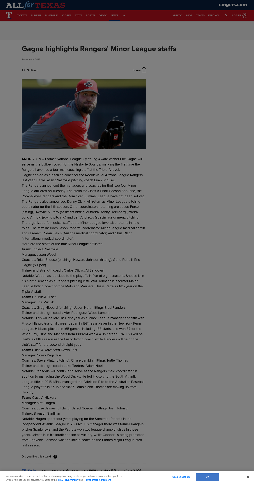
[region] (127, 477)
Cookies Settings (181, 477)
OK (207, 477)
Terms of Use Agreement (97, 479)
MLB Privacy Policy (68, 479)
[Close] (248, 477)
